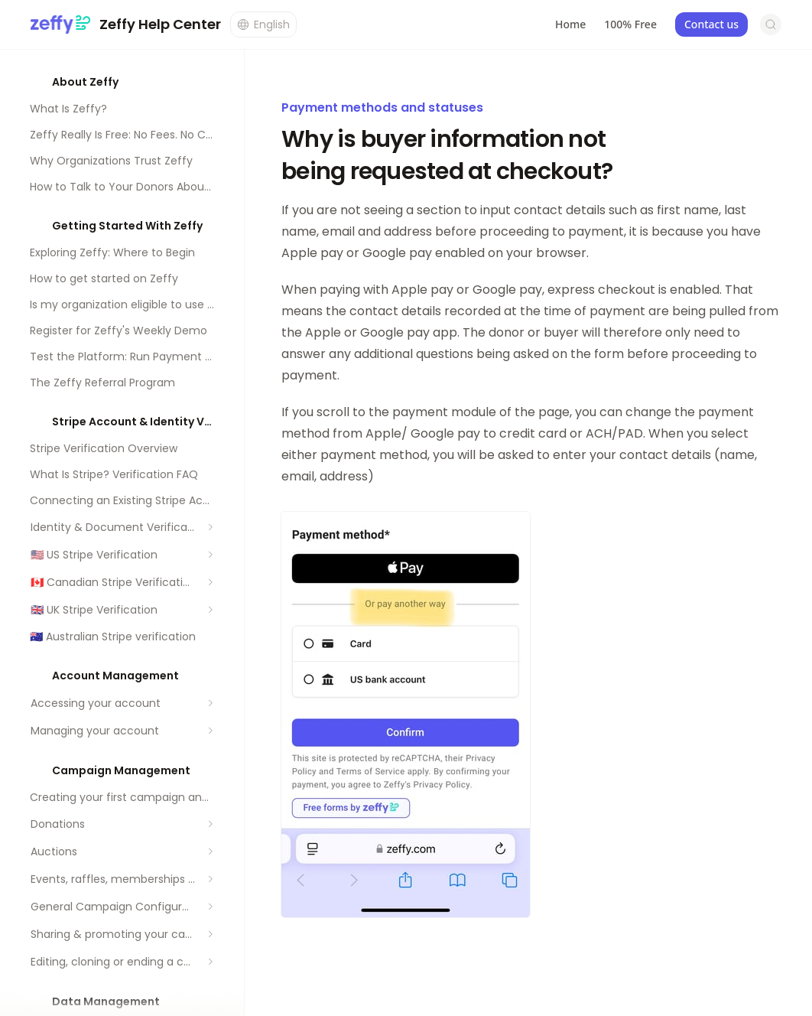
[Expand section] (210, 527)
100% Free (630, 24)
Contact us (711, 24)
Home (570, 24)
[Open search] (770, 24)
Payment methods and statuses (382, 107)
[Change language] (263, 24)
